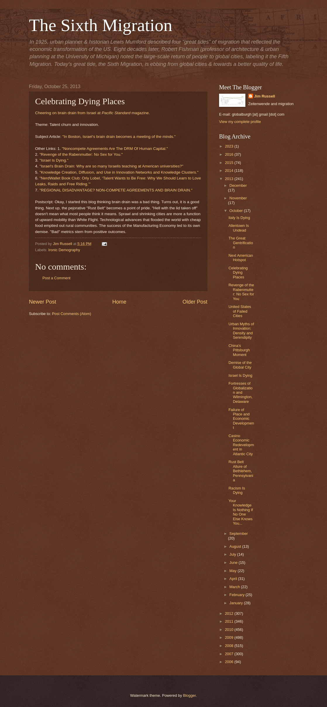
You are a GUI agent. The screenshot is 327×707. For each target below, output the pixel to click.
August (235, 546)
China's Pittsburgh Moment (239, 350)
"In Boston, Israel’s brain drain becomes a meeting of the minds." (118, 136)
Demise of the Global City (240, 364)
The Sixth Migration (100, 25)
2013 (229, 179)
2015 (229, 162)
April (233, 578)
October (236, 210)
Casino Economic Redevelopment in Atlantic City (241, 445)
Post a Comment (56, 278)
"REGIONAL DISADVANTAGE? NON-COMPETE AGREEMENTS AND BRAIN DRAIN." (115, 190)
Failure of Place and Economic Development (241, 419)
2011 (229, 621)
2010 (229, 629)
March (235, 587)
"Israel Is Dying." (53, 160)
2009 (229, 637)
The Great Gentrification (240, 242)
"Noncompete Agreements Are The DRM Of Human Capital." (115, 148)
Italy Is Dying (239, 217)
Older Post (195, 302)
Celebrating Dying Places (238, 272)
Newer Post (42, 302)
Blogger (189, 695)
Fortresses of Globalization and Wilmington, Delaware (240, 392)
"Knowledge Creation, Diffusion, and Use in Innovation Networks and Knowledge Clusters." (119, 172)
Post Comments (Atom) (71, 313)
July (233, 554)
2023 (229, 146)
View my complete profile (240, 121)
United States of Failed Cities (239, 311)
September (238, 533)
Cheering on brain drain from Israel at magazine (92, 113)
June (234, 562)
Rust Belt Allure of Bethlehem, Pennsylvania (240, 471)
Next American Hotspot (240, 257)
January (236, 603)
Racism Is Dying (236, 490)
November (238, 198)
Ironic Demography (64, 250)
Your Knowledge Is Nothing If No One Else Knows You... (240, 512)
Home (119, 302)
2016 (229, 154)
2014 (229, 170)
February (237, 595)
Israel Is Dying (240, 375)
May (233, 571)
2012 (229, 613)
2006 (229, 662)
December (238, 185)
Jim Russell (264, 96)
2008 (229, 645)
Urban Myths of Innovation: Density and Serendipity (241, 331)
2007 (229, 654)
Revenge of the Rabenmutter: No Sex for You (241, 292)
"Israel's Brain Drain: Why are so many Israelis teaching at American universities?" (111, 166)
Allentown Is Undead (238, 227)
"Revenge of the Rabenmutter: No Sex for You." (81, 154)
